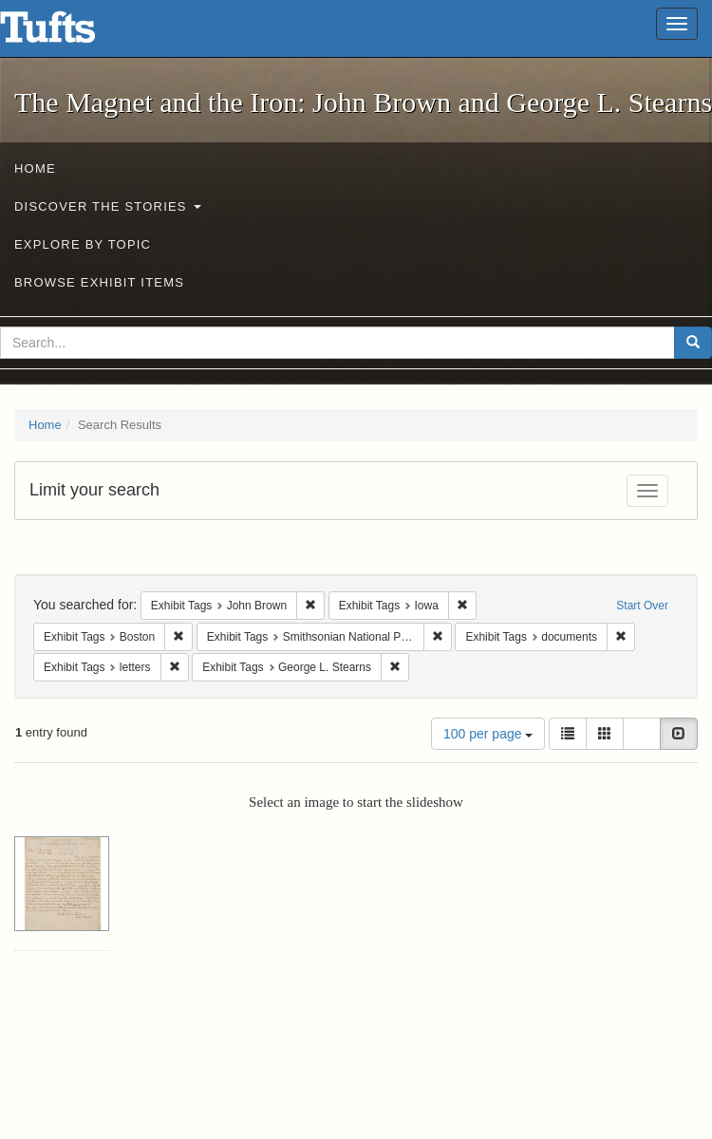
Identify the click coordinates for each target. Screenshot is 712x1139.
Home (35, 168)
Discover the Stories (107, 206)
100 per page (488, 733)
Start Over (642, 605)
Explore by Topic (82, 244)
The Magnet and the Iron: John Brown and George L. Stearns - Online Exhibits (71, 33)
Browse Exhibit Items (99, 282)
